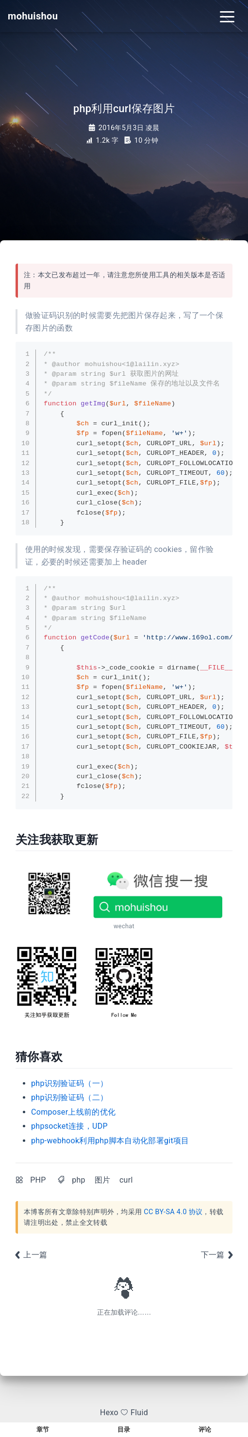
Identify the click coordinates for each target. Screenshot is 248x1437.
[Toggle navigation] (227, 16)
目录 (124, 1429)
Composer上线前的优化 (73, 1112)
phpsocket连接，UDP (69, 1126)
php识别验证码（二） (69, 1097)
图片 (103, 1180)
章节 (43, 1429)
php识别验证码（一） (69, 1083)
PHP (38, 1180)
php (78, 1180)
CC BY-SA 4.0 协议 (173, 1212)
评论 (205, 1429)
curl (126, 1180)
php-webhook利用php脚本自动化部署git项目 (110, 1140)
